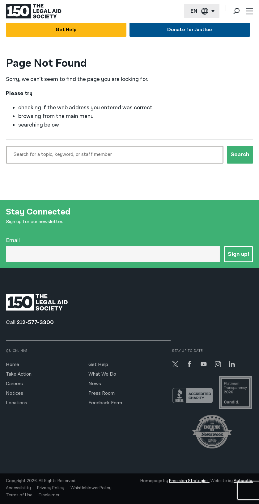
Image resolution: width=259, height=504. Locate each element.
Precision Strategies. (189, 481)
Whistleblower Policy (91, 488)
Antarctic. (243, 481)
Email (13, 240)
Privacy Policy (50, 488)
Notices (14, 393)
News (94, 384)
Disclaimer (49, 495)
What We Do (102, 374)
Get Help (66, 30)
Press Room (101, 393)
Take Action (19, 374)
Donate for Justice (189, 30)
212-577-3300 (35, 322)
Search (240, 154)
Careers (14, 384)
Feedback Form (105, 403)
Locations (16, 403)
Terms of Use (19, 495)
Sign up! (238, 254)
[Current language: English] (202, 11)
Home (12, 364)
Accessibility (18, 488)
